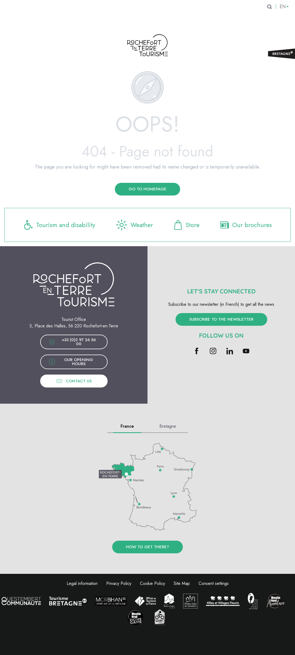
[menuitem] (47, 16)
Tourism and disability (59, 225)
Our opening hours (71, 362)
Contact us (74, 381)
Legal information (82, 583)
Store (186, 225)
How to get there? (147, 547)
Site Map (182, 583)
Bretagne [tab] (167, 426)
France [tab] (127, 426)
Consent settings (213, 583)
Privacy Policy (118, 583)
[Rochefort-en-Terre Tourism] (147, 46)
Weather (135, 225)
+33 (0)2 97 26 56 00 (72, 342)
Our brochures (246, 225)
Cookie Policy (152, 583)
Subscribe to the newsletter (221, 319)
